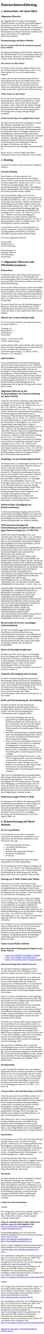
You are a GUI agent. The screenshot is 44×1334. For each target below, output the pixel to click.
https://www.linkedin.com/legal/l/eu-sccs (16, 1241)
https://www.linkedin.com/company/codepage (23, 955)
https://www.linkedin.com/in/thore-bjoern (21, 957)
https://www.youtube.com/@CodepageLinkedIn (24, 960)
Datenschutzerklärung (28, 1329)
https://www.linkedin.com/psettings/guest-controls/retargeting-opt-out (17, 1227)
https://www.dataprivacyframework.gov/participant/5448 (22, 1277)
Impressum (5, 1329)
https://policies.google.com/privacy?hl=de (17, 1297)
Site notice (14, 1329)
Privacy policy (7, 1331)
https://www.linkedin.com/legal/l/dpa (15, 1239)
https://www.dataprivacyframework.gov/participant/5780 (22, 1323)
